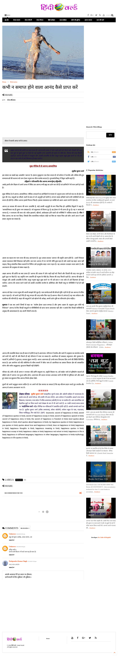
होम (7, 20)
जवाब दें (11, 540)
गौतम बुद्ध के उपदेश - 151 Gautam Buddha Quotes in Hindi (100, 367)
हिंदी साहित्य (51, 20)
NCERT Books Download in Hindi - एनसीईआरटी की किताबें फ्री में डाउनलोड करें (100, 189)
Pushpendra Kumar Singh (18, 561)
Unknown (12, 534)
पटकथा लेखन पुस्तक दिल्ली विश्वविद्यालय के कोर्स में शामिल (99, 225)
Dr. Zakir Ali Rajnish (104, 537)
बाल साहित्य (63, 20)
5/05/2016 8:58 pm (20, 546)
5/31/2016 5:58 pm (32, 561)
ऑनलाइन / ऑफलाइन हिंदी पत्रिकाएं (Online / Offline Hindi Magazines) (99, 334)
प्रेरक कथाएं (16, 20)
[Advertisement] (21, 120)
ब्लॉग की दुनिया (75, 20)
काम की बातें (100, 20)
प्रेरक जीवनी (28, 20)
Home (4, 82)
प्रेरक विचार (40, 20)
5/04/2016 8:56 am (20, 534)
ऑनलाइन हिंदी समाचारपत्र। (100, 443)
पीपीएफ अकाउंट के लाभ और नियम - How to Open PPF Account (100, 403)
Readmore (96, 205)
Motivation (13, 82)
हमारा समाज (88, 20)
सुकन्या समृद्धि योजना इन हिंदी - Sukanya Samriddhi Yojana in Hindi (100, 297)
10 (90, 507)
